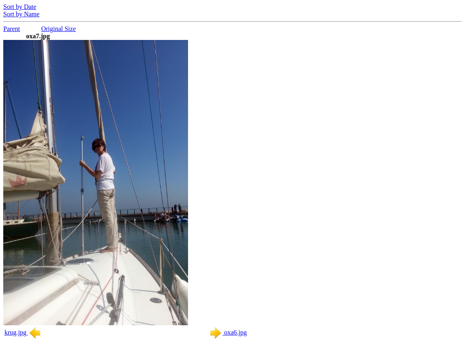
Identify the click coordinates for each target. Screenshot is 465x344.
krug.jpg (22, 332)
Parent (11, 28)
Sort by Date (19, 6)
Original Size (58, 28)
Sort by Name (21, 14)
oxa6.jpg (228, 332)
